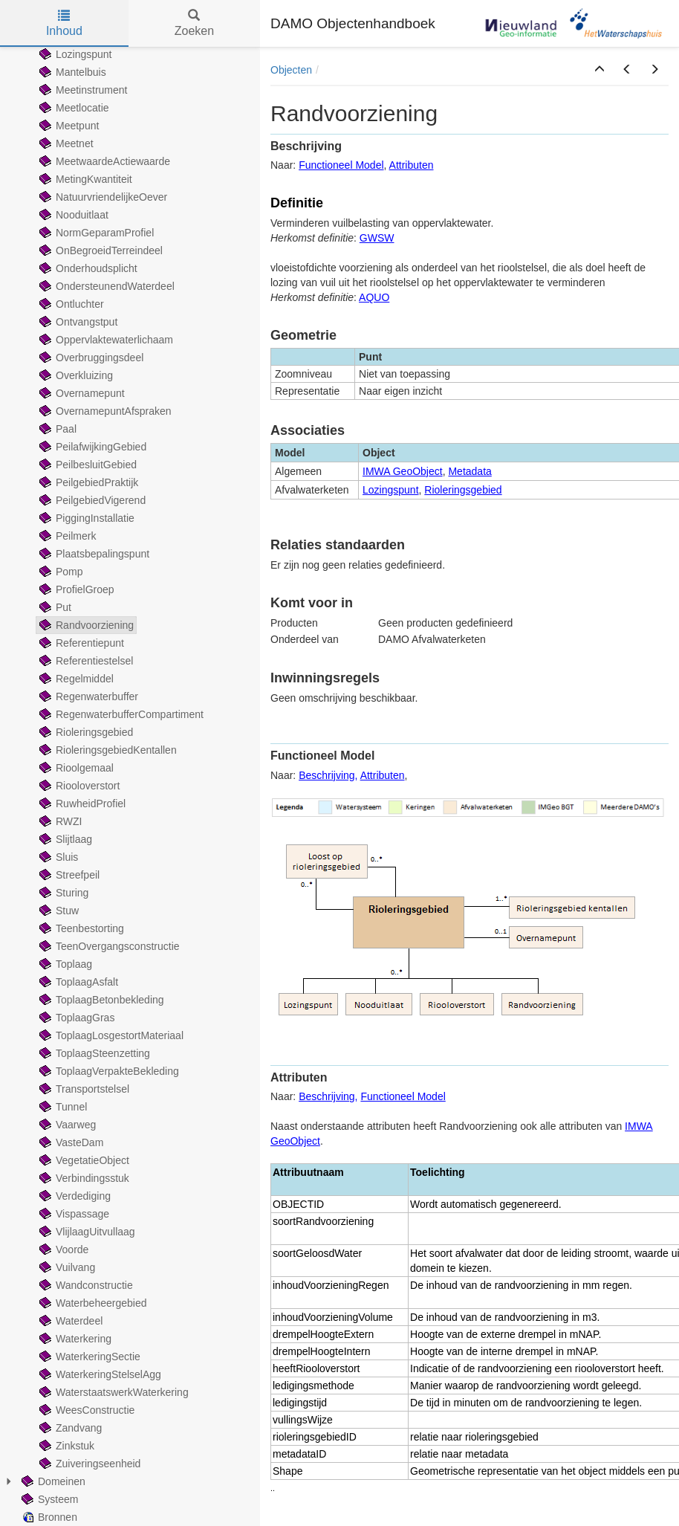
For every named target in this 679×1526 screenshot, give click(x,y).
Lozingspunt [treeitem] (74, 54)
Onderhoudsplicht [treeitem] (86, 268)
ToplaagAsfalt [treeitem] (77, 982)
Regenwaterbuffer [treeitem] (87, 696)
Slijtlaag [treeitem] (64, 839)
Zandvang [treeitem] (69, 1428)
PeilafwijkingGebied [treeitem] (91, 447)
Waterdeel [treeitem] (69, 1321)
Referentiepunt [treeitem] (80, 643)
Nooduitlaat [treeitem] (72, 215)
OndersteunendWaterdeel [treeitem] (105, 286)
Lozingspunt (391, 490)
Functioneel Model (341, 165)
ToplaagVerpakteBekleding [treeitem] (107, 1071)
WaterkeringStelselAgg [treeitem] (98, 1374)
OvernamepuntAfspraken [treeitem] (104, 411)
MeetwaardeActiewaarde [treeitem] (103, 161)
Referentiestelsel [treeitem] (84, 661)
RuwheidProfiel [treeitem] (81, 803)
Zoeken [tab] (194, 23)
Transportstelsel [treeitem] (82, 1089)
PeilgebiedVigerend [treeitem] (91, 500)
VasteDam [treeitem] (69, 1142)
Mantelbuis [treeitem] (71, 72)
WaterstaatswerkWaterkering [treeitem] (112, 1392)
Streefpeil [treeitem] (68, 875)
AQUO (374, 297)
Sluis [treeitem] (57, 857)
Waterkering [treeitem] (73, 1339)
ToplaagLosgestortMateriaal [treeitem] (109, 1035)
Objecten (291, 70)
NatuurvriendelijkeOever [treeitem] (101, 197)
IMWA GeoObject (403, 471)
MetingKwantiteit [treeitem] (84, 179)
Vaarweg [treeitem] (66, 1125)
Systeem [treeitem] (48, 1499)
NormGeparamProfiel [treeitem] (95, 233)
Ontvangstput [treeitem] (76, 322)
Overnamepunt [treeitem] (80, 393)
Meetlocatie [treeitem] (72, 108)
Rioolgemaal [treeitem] (75, 768)
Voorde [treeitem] (62, 1249)
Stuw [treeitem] (57, 910)
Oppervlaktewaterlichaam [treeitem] (104, 340)
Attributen (411, 165)
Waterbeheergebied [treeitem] (91, 1303)
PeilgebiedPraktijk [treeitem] (87, 482)
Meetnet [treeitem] (65, 143)
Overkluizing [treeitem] (74, 375)
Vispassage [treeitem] (72, 1214)
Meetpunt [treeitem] (67, 126)
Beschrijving (326, 775)
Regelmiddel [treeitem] (75, 679)
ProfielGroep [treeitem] (75, 589)
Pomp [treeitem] (59, 572)
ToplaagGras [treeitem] (75, 1018)
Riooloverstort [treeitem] (78, 786)
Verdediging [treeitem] (73, 1196)
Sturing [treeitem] (62, 893)
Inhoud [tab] (64, 23)
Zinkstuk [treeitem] (65, 1446)
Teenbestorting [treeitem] (80, 928)
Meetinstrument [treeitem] (81, 90)
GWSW (377, 238)
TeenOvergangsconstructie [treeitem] (108, 946)
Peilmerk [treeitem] (66, 536)
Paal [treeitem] (56, 429)
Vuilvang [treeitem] (65, 1267)
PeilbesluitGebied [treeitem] (86, 464)
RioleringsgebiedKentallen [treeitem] (106, 750)
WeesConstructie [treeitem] (85, 1410)
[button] (599, 70)
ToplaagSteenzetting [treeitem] (93, 1053)
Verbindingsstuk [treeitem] (82, 1178)
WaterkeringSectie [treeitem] (88, 1356)
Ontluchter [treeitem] (70, 304)
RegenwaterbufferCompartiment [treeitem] (120, 714)
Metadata (469, 471)
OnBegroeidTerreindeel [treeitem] (99, 250)
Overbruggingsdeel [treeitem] (89, 357)
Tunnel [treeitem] (61, 1107)
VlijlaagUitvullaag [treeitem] (85, 1232)
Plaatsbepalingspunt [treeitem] (92, 554)
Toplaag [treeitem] (64, 964)
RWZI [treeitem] (59, 821)
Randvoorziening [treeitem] (85, 625)
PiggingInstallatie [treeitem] (85, 518)
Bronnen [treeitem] (48, 1517)
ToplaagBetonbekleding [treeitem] (100, 1000)
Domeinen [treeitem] (52, 1481)
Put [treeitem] (53, 607)
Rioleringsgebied (462, 490)
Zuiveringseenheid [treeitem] (88, 1463)
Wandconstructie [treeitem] (84, 1285)
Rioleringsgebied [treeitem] (84, 732)
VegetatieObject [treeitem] (82, 1160)
